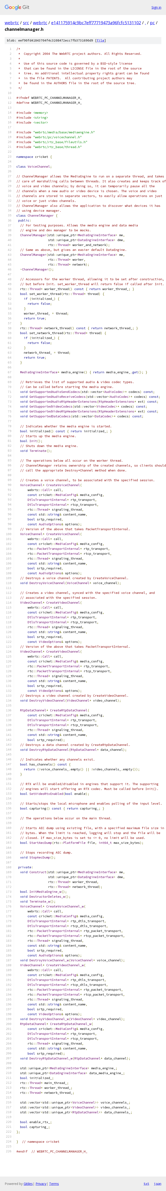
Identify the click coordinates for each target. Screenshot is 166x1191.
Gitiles (28, 1183)
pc (152, 22)
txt (146, 1183)
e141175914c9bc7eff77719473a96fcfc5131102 (96, 22)
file (100, 40)
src (26, 22)
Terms (54, 1183)
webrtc (12, 22)
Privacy (41, 1183)
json (157, 1183)
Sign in (156, 7)
